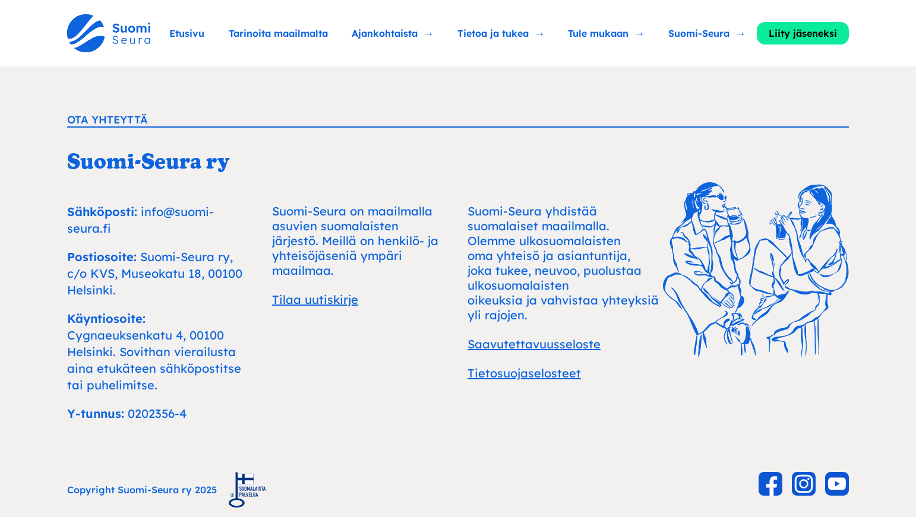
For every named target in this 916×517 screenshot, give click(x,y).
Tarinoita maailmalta (278, 33)
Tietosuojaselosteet (524, 373)
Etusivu (186, 33)
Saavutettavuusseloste (534, 344)
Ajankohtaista (385, 33)
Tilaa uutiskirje (315, 299)
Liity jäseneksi (803, 33)
